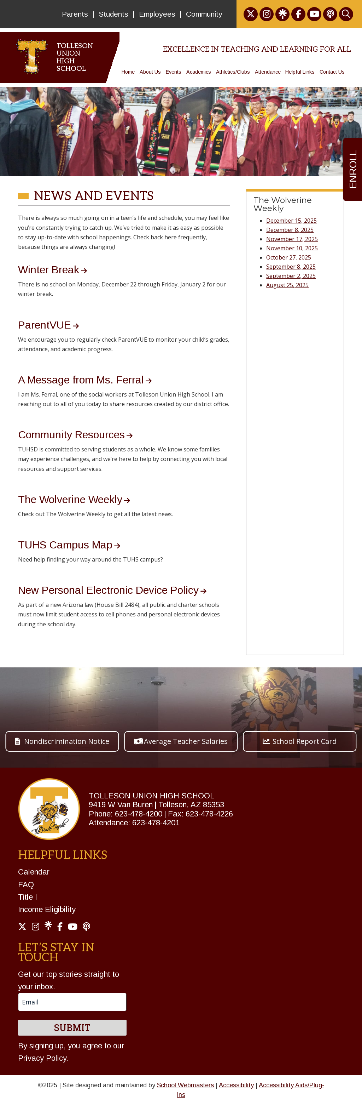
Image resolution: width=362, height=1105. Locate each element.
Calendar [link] (33, 871)
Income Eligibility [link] (47, 909)
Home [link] (128, 71)
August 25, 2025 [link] (287, 285)
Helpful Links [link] (300, 71)
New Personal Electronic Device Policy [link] (108, 590)
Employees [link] (157, 14)
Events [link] (173, 71)
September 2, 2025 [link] (291, 276)
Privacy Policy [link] (42, 1058)
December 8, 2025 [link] (290, 230)
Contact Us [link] (332, 71)
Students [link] (113, 14)
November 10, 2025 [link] (292, 248)
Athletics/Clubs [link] (233, 71)
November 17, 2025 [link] (292, 239)
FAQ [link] (26, 884)
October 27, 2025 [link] (288, 257)
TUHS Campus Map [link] (65, 545)
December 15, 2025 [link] (291, 220)
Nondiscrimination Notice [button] (66, 741)
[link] (251, 14)
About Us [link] (150, 71)
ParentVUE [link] (44, 325)
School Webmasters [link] (185, 1085)
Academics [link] (198, 71)
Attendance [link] (268, 71)
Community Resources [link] (71, 434)
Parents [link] (75, 14)
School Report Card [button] (305, 741)
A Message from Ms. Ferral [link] (81, 380)
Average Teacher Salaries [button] (186, 741)
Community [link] (204, 14)
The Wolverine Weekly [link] (70, 499)
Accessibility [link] (236, 1085)
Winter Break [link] (48, 269)
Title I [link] (27, 897)
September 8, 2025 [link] (291, 266)
